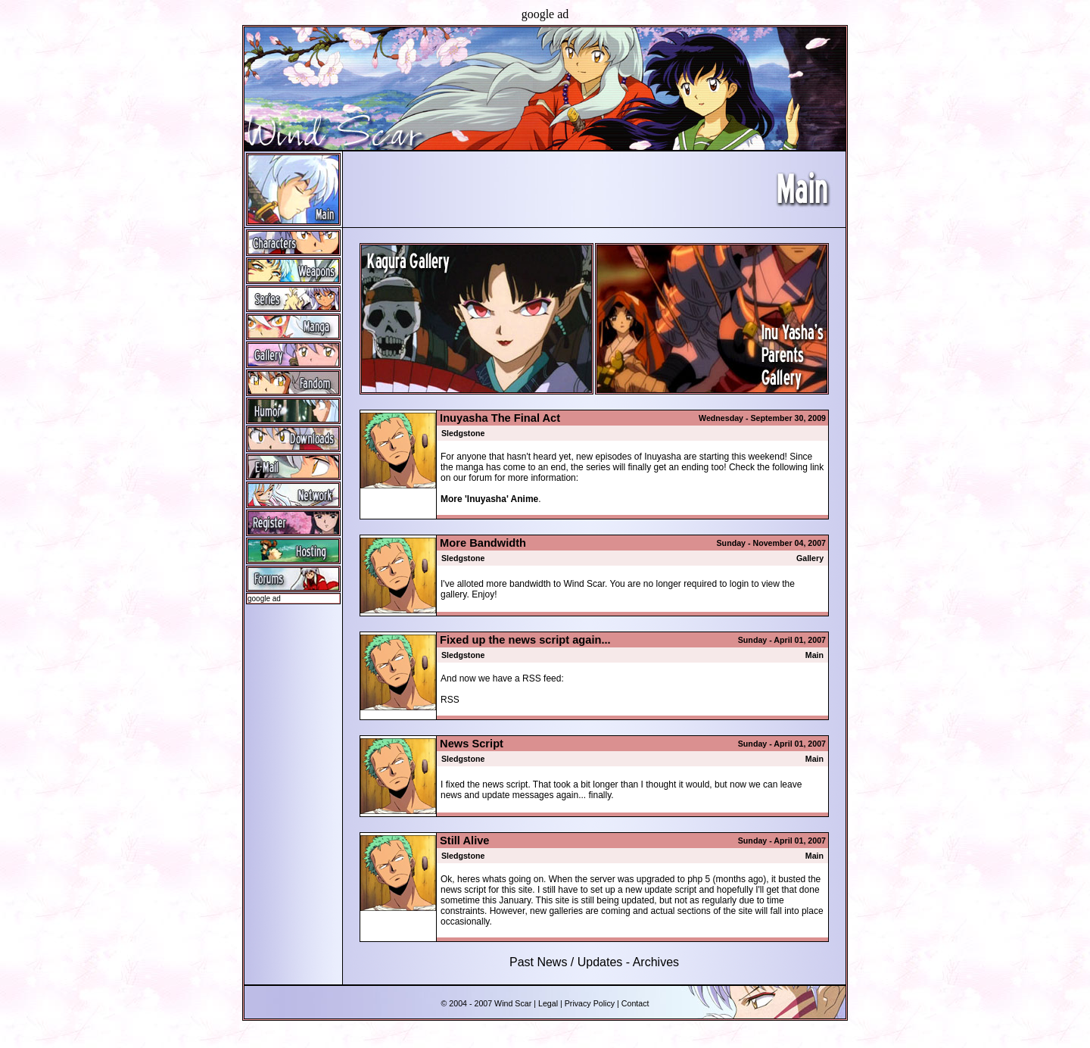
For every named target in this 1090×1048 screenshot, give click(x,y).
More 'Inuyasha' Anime (489, 499)
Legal (548, 1003)
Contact (635, 1003)
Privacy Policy (590, 1003)
